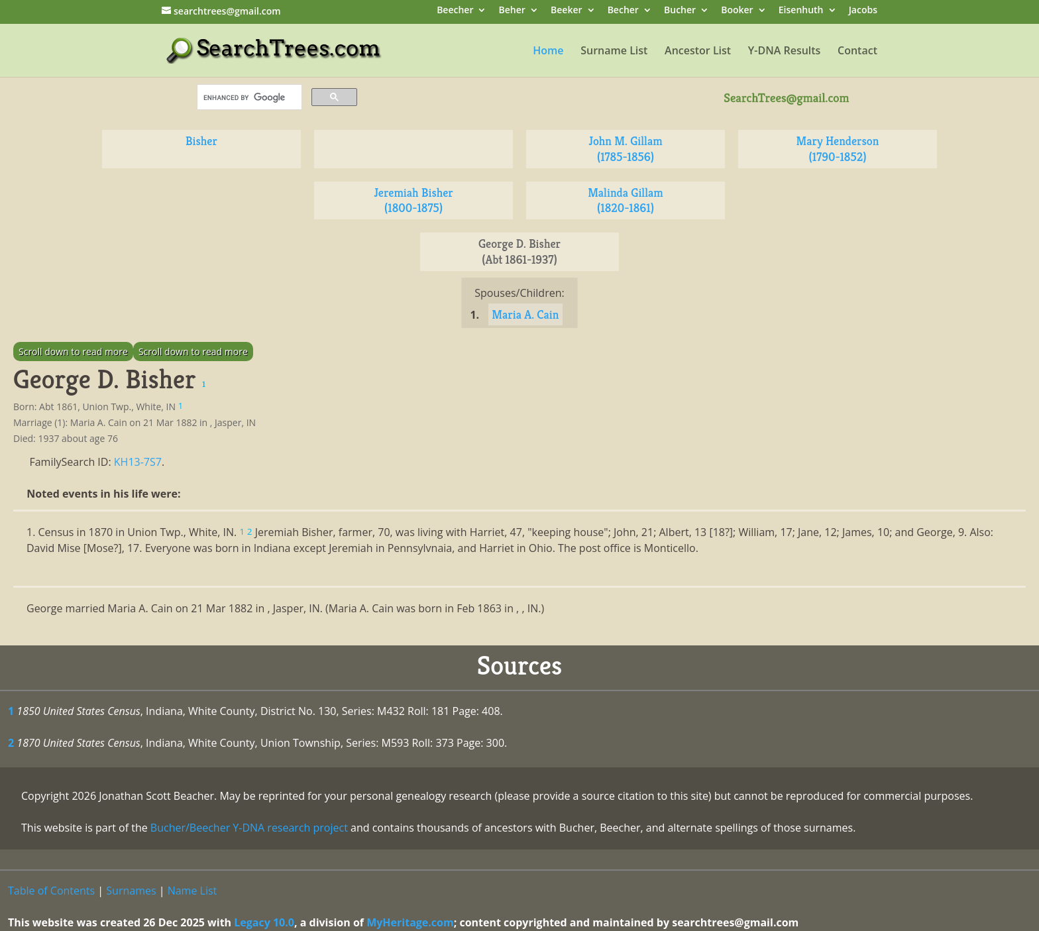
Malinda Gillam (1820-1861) (625, 200)
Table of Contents (51, 890)
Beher (512, 11)
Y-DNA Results (784, 52)
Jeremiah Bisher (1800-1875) (413, 200)
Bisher (201, 140)
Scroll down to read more (73, 351)
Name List (192, 890)
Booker (737, 11)
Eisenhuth (801, 11)
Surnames (131, 890)
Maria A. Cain (525, 314)
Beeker (566, 11)
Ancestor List (698, 52)
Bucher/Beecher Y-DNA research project (249, 827)
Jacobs (863, 11)
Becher (623, 11)
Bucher (680, 11)
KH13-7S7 (138, 462)
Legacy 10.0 (264, 922)
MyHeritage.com (410, 922)
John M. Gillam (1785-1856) (625, 148)
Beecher (455, 11)
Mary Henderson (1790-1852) (837, 148)
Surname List (613, 52)
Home (548, 52)
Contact (857, 52)
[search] (248, 97)
